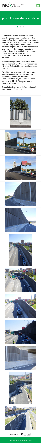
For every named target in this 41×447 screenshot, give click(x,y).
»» (29, 434)
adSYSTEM (27, 440)
